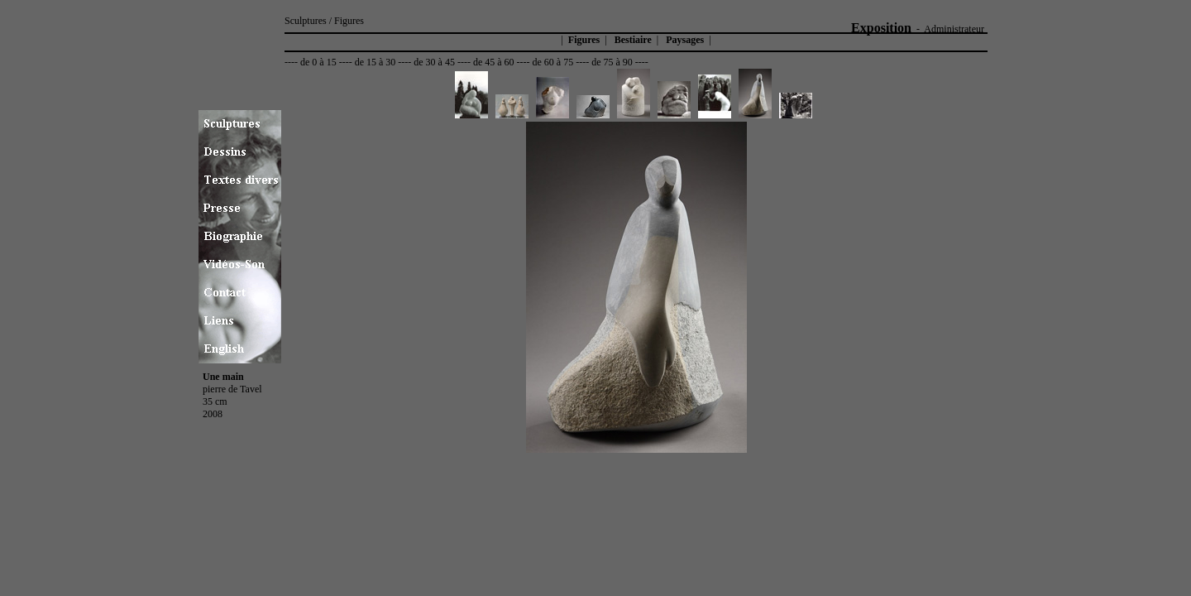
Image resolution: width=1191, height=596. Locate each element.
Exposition (881, 28)
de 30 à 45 (434, 62)
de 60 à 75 (553, 62)
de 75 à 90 (612, 62)
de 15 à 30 (375, 62)
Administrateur (954, 29)
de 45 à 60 (493, 62)
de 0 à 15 (318, 62)
